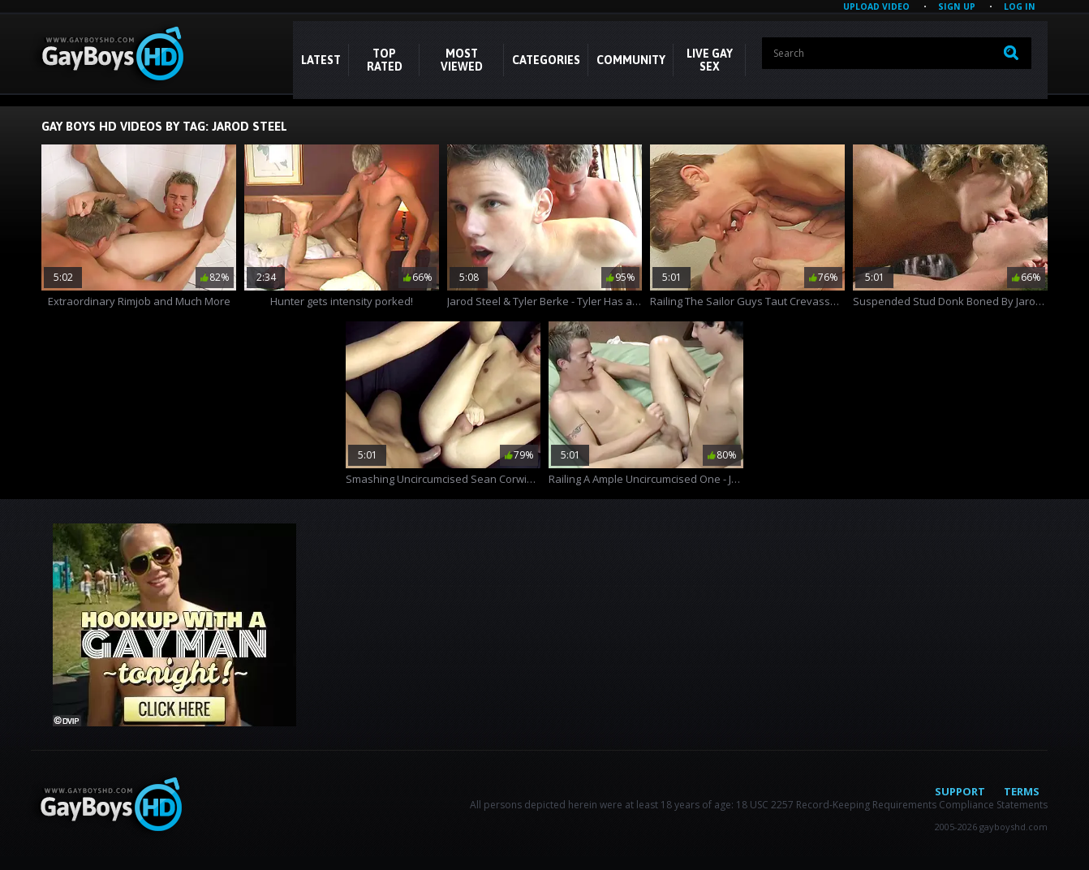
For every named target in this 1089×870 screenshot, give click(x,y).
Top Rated (384, 60)
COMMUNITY (630, 60)
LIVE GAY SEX (710, 60)
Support (960, 791)
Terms (1022, 791)
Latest (321, 60)
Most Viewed (462, 60)
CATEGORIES (546, 60)
